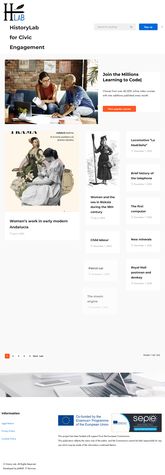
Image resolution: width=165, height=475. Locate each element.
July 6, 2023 (17, 233)
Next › (35, 357)
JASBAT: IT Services (26, 468)
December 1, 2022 (141, 151)
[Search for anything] (131, 27)
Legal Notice (8, 423)
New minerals (140, 239)
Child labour (94, 240)
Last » (41, 357)
